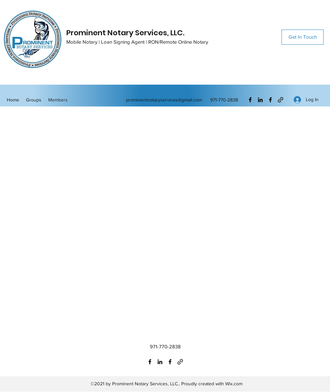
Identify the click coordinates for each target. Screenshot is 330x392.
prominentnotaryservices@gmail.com (164, 99)
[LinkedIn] (260, 99)
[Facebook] (250, 99)
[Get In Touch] (303, 37)
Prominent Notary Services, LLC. (125, 33)
